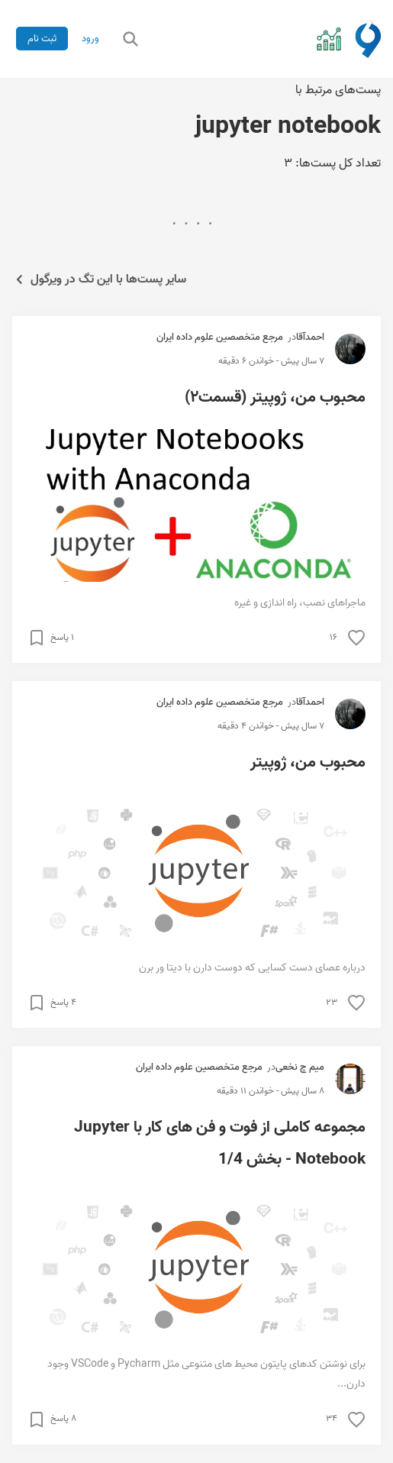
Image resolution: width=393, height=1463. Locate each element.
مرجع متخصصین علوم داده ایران (219, 337)
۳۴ (331, 1419)
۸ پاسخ (63, 1419)
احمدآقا (310, 337)
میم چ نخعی (299, 1067)
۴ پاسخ (63, 1002)
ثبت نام (41, 39)
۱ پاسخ (62, 637)
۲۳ (331, 1002)
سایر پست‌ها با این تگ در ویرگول (99, 279)
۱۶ (333, 637)
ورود (90, 39)
